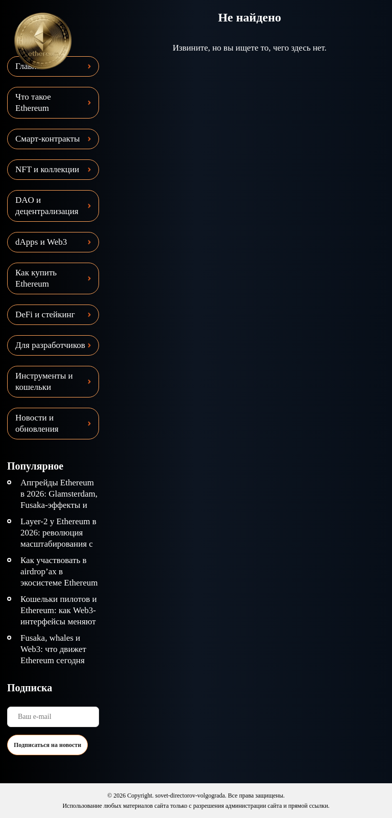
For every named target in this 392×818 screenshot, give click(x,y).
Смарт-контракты (47, 139)
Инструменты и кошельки (44, 381)
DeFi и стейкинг (45, 314)
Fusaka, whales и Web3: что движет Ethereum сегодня (53, 649)
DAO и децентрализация (47, 205)
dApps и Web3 (41, 242)
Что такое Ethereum (33, 102)
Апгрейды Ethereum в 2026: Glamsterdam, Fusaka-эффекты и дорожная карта (58, 499)
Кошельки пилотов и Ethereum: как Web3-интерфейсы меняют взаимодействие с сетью (58, 621)
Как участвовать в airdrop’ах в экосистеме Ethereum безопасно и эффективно (58, 582)
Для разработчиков (50, 345)
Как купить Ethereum (36, 278)
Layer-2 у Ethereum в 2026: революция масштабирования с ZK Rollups (58, 538)
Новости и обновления (37, 423)
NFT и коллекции (47, 169)
